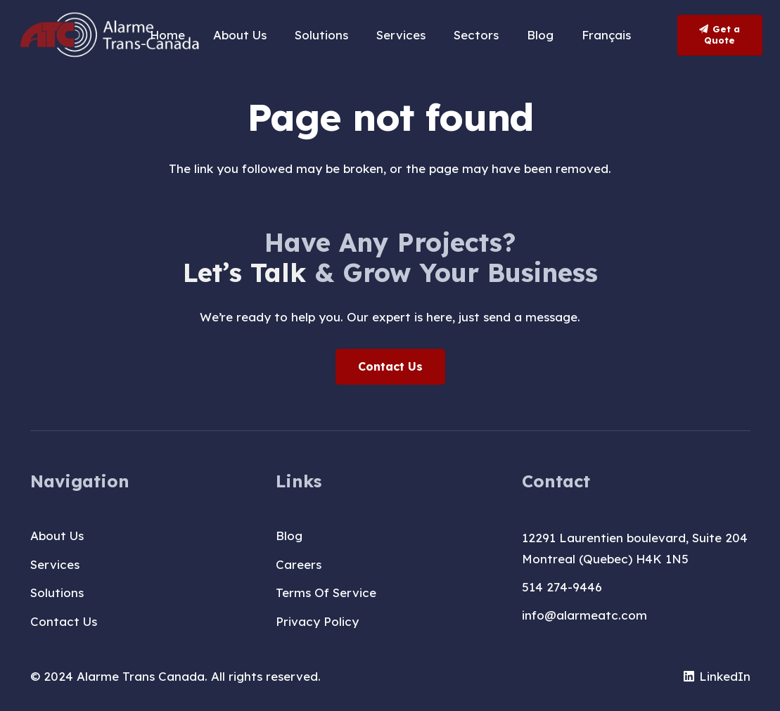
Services (54, 564)
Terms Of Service (326, 592)
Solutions (57, 592)
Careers (298, 564)
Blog (289, 535)
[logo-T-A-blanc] (110, 35)
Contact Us (63, 621)
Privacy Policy (317, 621)
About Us (57, 535)
